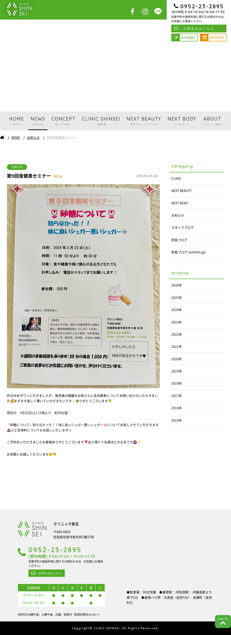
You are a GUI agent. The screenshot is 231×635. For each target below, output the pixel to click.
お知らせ (33, 137)
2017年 (176, 395)
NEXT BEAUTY (144, 121)
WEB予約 (217, 37)
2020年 (176, 359)
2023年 (176, 322)
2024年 (176, 309)
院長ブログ (179, 239)
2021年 (176, 346)
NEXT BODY (182, 121)
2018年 (176, 383)
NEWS (38, 121)
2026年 (176, 285)
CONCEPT (63, 121)
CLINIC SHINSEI (101, 121)
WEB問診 (188, 37)
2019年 (176, 371)
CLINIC (176, 178)
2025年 (176, 297)
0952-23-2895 (202, 6)
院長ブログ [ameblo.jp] (188, 252)
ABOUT (212, 121)
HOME (16, 121)
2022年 (176, 334)
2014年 (176, 420)
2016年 (176, 408)
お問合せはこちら (198, 28)
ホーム (2, 137)
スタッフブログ (182, 227)
